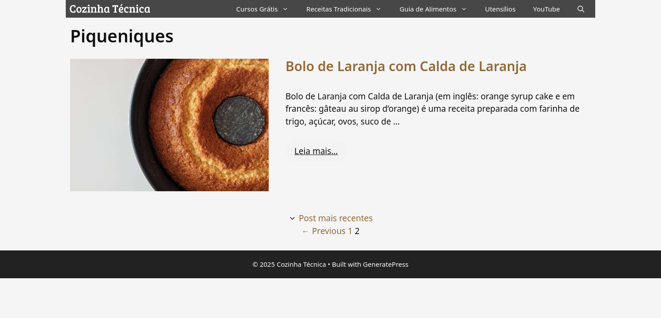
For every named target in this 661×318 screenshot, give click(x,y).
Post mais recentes (336, 218)
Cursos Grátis (266, 9)
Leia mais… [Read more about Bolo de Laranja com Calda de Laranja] (316, 151)
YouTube (546, 8)
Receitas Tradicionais (348, 9)
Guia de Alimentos (437, 9)
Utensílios (500, 8)
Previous (323, 231)
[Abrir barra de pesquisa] (581, 9)
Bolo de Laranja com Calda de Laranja (406, 66)
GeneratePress (386, 264)
